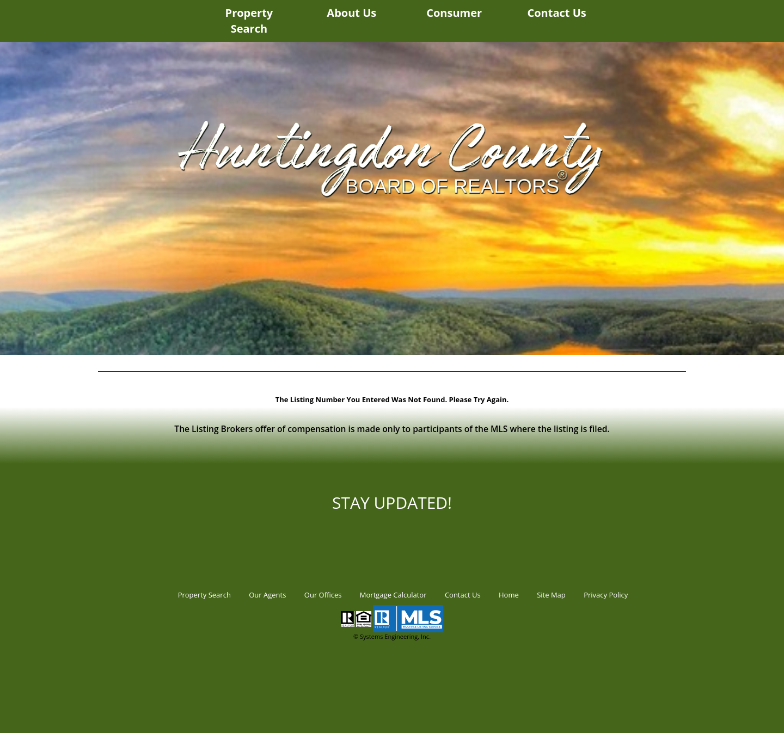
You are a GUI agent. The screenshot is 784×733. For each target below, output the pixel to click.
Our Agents (267, 595)
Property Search (249, 20)
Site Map (551, 595)
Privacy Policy (606, 595)
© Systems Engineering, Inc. (392, 636)
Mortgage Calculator (393, 595)
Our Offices (323, 595)
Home (509, 595)
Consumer (454, 12)
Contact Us (556, 12)
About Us (351, 12)
